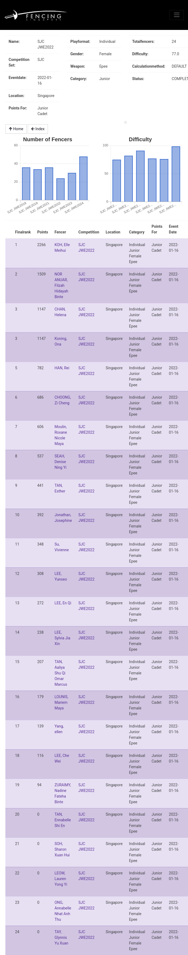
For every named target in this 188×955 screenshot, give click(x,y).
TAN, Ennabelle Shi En (62, 820)
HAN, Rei (61, 368)
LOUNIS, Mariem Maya (61, 702)
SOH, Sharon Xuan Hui (61, 849)
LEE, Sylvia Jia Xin (62, 638)
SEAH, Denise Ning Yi (60, 462)
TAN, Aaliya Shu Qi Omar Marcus (60, 673)
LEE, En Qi (62, 603)
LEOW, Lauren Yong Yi (60, 879)
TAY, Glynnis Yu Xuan (61, 937)
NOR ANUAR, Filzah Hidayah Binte (61, 285)
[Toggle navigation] (177, 15)
